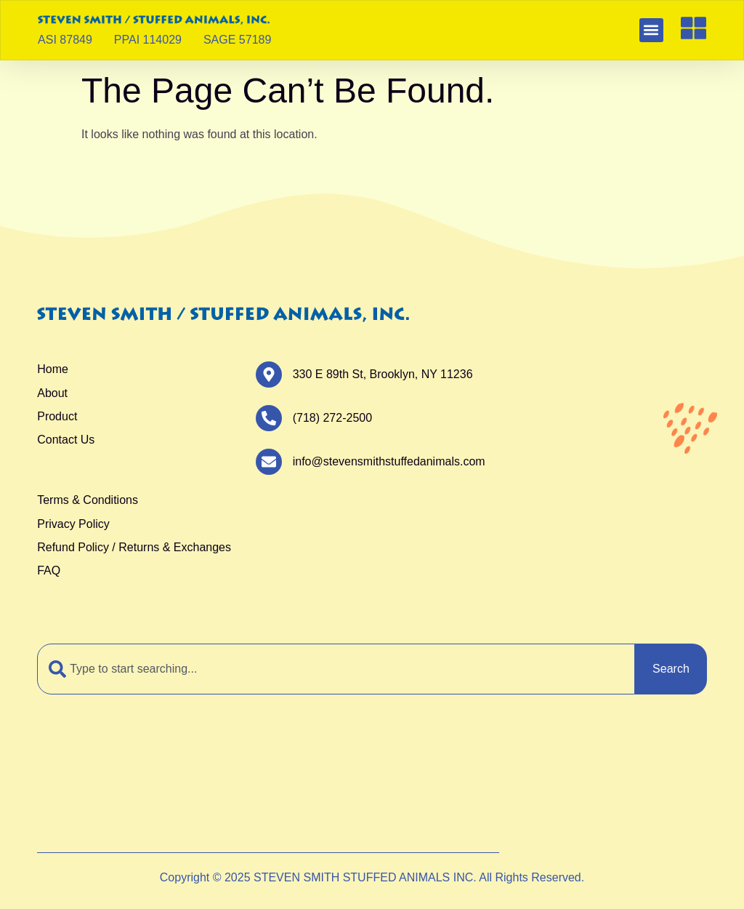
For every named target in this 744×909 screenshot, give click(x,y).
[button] (651, 30)
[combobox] (336, 669)
